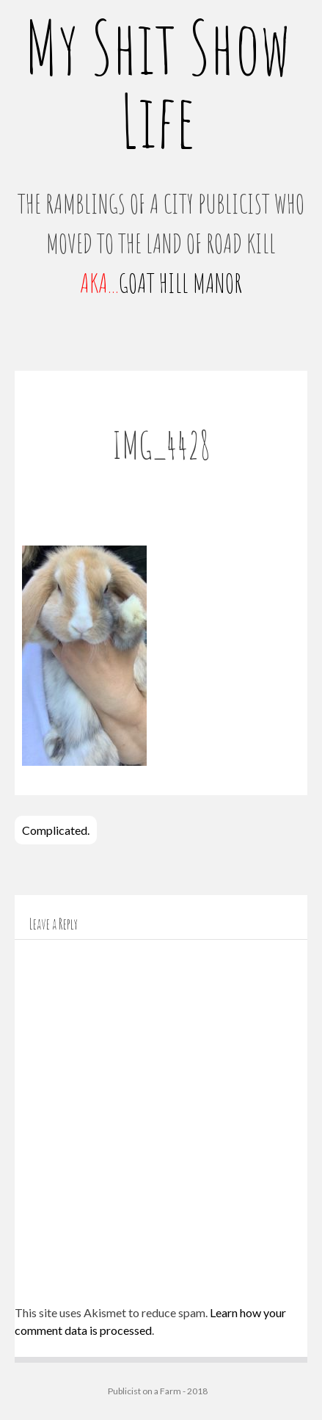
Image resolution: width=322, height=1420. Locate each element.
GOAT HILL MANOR (180, 283)
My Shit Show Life (157, 83)
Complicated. (55, 830)
